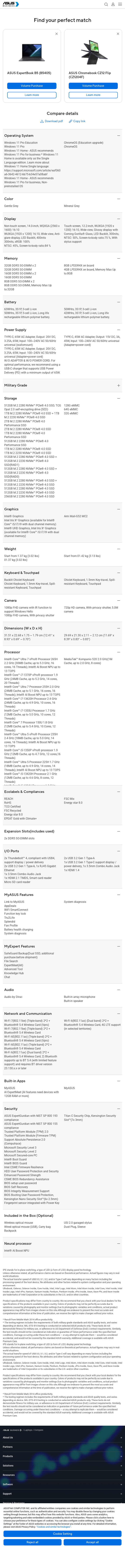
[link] (31, 95)
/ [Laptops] (27, 1430)
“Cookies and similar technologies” (53, 1526)
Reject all (32, 1542)
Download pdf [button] (51, 121)
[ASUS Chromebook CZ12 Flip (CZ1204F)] (93, 74)
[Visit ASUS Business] (13, 1430)
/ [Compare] (37, 1430)
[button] (106, 4)
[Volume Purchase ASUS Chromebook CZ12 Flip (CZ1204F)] (93, 86)
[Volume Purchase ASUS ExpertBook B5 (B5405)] (31, 86)
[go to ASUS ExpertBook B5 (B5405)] (32, 52)
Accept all (92, 1542)
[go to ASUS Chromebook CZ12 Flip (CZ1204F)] (93, 52)
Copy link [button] (76, 121)
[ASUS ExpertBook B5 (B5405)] (31, 74)
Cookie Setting (62, 1534)
